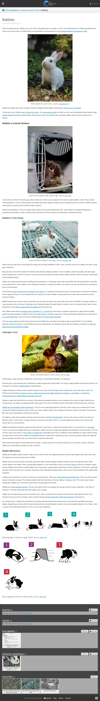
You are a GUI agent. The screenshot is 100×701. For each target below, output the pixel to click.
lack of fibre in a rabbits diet (33, 433)
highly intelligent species (19, 487)
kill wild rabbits (58, 417)
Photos (7, 610)
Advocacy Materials (14, 654)
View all (85, 631)
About (61, 698)
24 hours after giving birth (52, 317)
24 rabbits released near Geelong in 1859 (73, 31)
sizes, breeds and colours (30, 112)
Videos (7, 620)
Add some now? (27, 613)
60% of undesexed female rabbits (27, 307)
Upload (93, 610)
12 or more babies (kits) (10, 317)
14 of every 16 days (40, 314)
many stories (13, 321)
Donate (67, 698)
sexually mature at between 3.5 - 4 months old (37, 311)
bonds (73, 464)
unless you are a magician (72, 108)
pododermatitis (24, 386)
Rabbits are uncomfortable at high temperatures (18, 407)
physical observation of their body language (59, 497)
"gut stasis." (91, 427)
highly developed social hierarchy (68, 477)
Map (55, 698)
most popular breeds (49, 112)
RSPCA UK (42, 537)
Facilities (8, 676)
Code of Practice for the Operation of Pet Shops (28, 291)
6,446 (28, 200)
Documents (9, 631)
